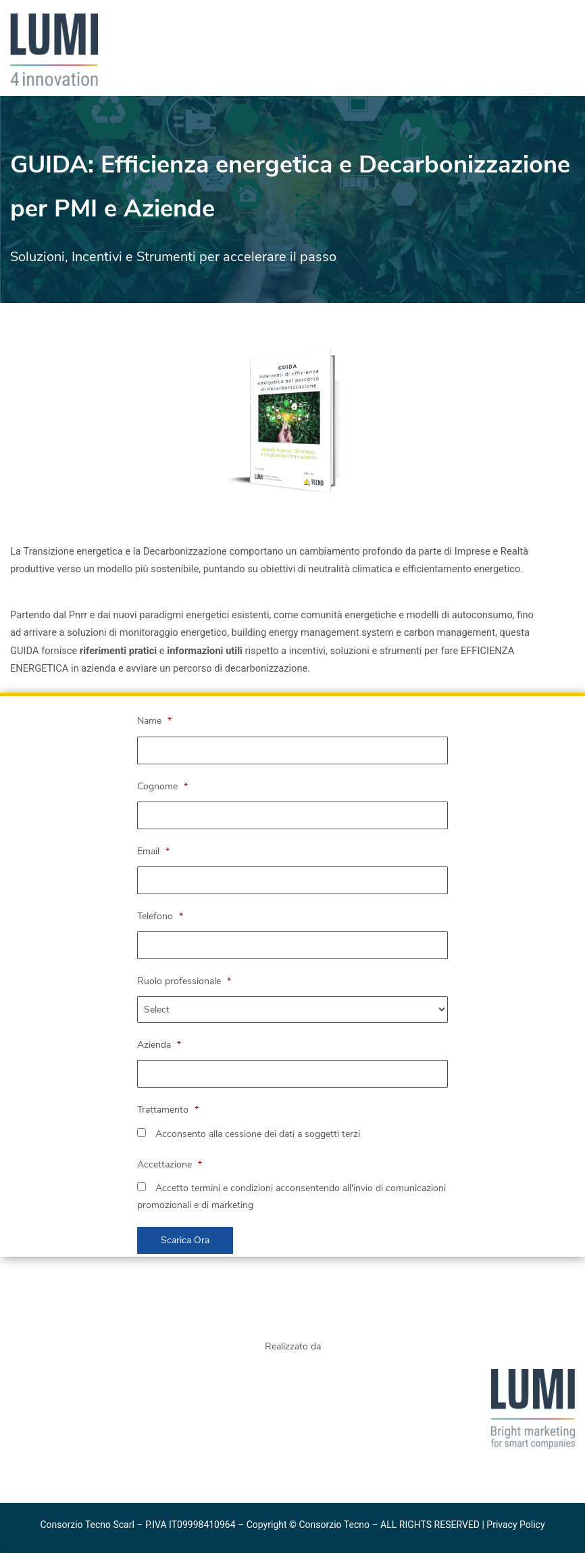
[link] (54, 22)
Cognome (162, 786)
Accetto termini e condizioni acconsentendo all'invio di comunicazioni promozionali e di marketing (291, 1196)
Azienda (159, 1044)
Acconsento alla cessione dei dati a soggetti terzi (248, 1134)
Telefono (160, 916)
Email (153, 851)
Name (154, 720)
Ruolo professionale (184, 981)
